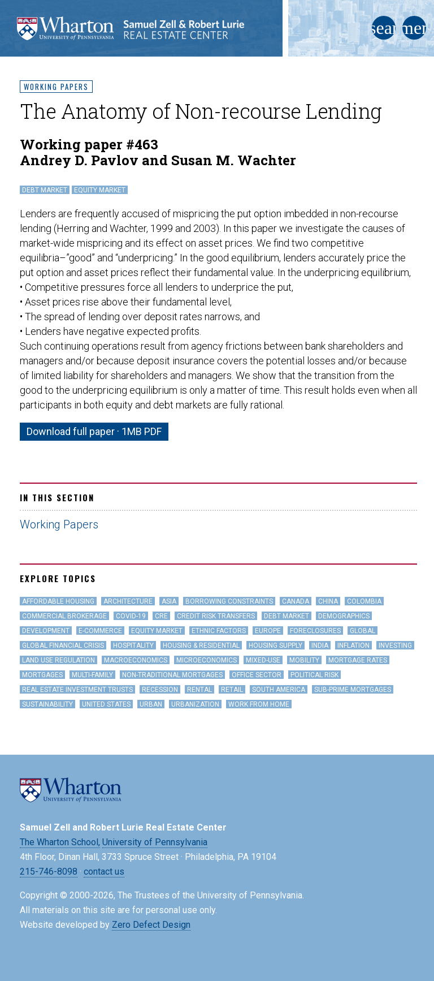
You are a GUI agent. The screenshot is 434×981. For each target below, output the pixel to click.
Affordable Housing (58, 601)
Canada (295, 601)
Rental (199, 690)
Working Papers (56, 86)
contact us (104, 871)
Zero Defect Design (151, 924)
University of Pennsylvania (154, 842)
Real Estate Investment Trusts (77, 690)
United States (106, 704)
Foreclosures (315, 631)
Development (46, 631)
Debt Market (44, 190)
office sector (256, 675)
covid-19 (131, 616)
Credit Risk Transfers (216, 616)
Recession (160, 690)
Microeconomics (206, 660)
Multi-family (92, 675)
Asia (169, 601)
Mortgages (42, 675)
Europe (268, 631)
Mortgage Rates (357, 660)
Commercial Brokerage (64, 616)
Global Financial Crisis (63, 645)
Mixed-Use (263, 660)
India (319, 645)
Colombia (364, 601)
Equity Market (99, 190)
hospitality (133, 645)
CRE (161, 616)
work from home (258, 704)
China (328, 601)
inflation (353, 645)
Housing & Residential (201, 645)
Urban (151, 704)
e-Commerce (100, 631)
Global (362, 631)
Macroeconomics (135, 660)
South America (278, 690)
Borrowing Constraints (229, 601)
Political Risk (314, 675)
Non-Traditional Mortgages (172, 675)
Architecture (128, 601)
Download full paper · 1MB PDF (94, 431)
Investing (395, 645)
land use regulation (58, 660)
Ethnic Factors (219, 631)
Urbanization (195, 704)
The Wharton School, (60, 842)
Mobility (304, 660)
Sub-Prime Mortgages (352, 690)
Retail (232, 690)
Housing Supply (275, 645)
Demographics (344, 616)
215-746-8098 (48, 871)
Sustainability (47, 704)
